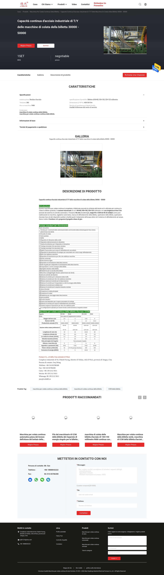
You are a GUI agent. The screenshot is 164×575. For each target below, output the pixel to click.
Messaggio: (81, 465)
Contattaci (84, 513)
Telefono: (81, 501)
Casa (19, 12)
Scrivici (45, 46)
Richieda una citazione (135, 75)
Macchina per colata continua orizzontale (90, 539)
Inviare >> (114, 558)
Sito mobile (79, 568)
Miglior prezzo (26, 46)
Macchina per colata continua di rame (90, 533)
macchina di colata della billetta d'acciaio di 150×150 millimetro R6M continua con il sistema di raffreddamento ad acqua (98, 439)
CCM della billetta (114, 389)
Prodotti (25, 12)
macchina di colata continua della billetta (88, 389)
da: (79, 490)
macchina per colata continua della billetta (44, 12)
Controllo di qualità (61, 540)
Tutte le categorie (87, 550)
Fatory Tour (59, 536)
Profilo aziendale (61, 532)
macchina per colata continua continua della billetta (50, 389)
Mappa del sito (67, 568)
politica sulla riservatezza (93, 568)
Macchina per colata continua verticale (90, 545)
